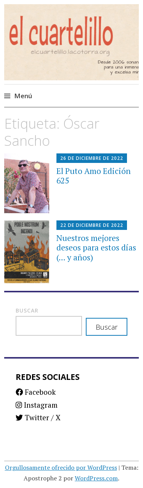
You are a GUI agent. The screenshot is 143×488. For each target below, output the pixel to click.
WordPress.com (96, 478)
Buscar (27, 310)
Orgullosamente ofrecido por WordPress (61, 467)
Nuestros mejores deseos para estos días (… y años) (96, 247)
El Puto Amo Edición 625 (93, 176)
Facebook (36, 392)
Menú (23, 95)
